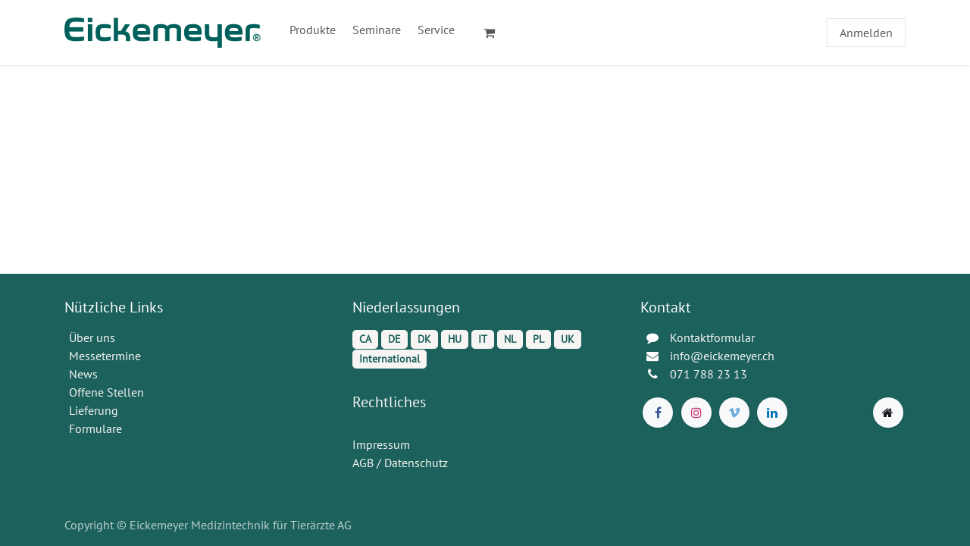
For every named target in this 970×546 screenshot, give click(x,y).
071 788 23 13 (710, 373)
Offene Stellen (108, 392)
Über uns (92, 337)
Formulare (97, 428)
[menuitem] (312, 29)
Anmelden (866, 32)
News (83, 373)
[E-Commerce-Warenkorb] (495, 32)
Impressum (381, 444)
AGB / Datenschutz (400, 462)
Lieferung (93, 410)
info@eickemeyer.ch (722, 355)
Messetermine (105, 355)
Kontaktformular (712, 337)
